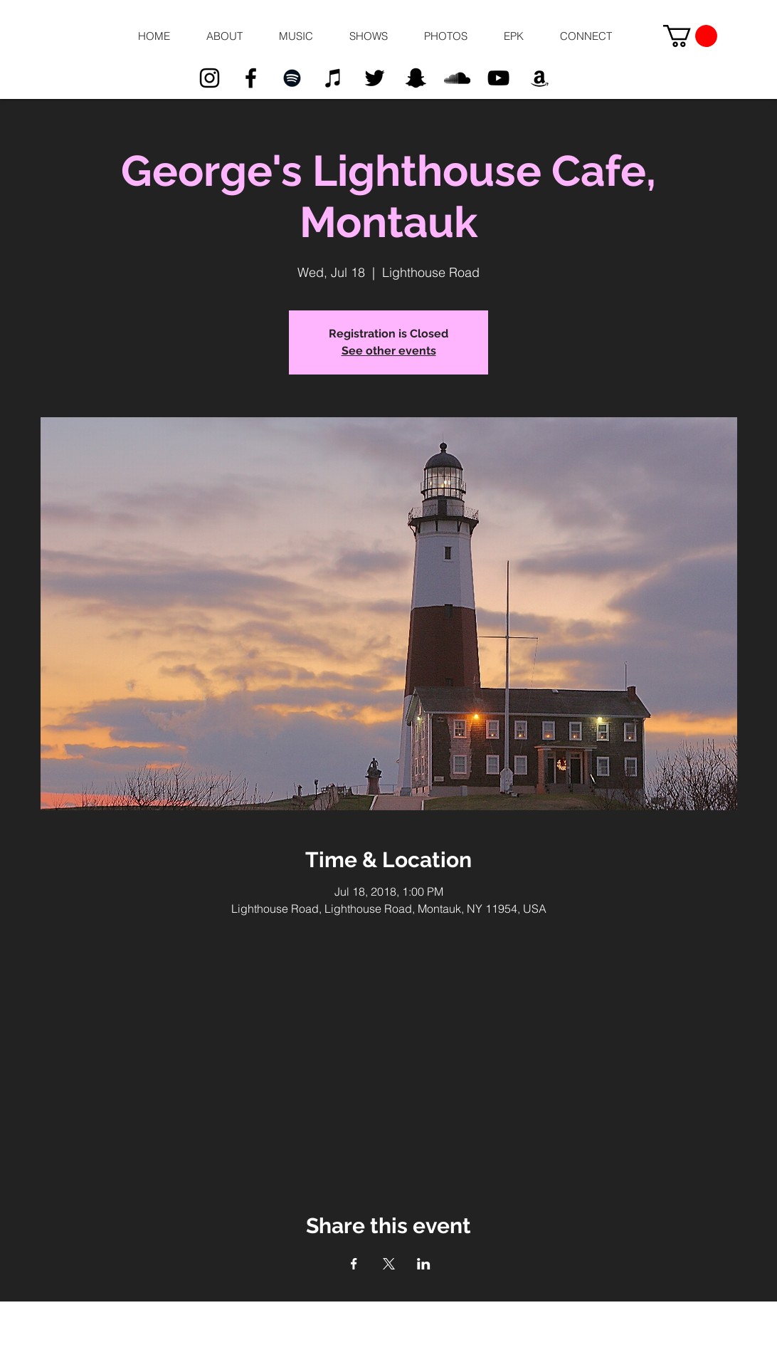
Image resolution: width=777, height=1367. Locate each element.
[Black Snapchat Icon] (416, 78)
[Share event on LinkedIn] (423, 1263)
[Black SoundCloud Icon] (457, 78)
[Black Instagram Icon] (209, 78)
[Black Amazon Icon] (540, 78)
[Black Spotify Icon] (292, 78)
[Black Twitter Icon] (374, 78)
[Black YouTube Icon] (498, 78)
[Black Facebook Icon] (251, 78)
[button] (224, 36)
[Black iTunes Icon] (333, 78)
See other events (389, 350)
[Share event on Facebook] (354, 1263)
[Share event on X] (389, 1263)
